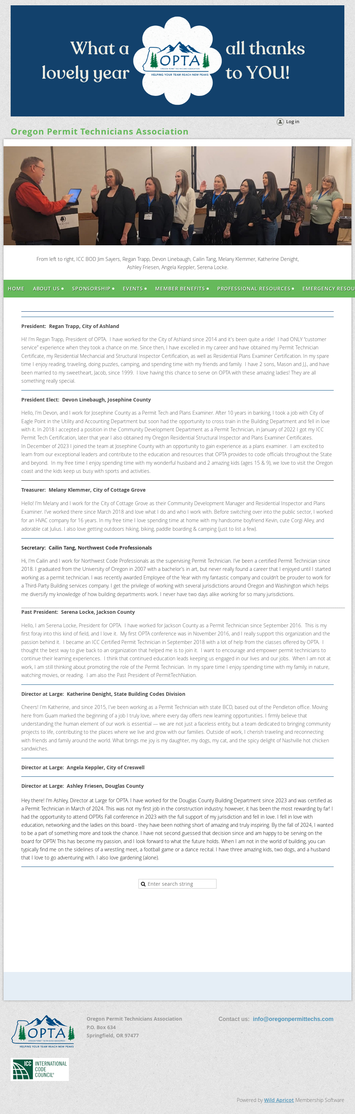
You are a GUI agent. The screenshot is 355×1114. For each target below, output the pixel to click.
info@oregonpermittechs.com (293, 1019)
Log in (292, 121)
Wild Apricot (279, 1100)
